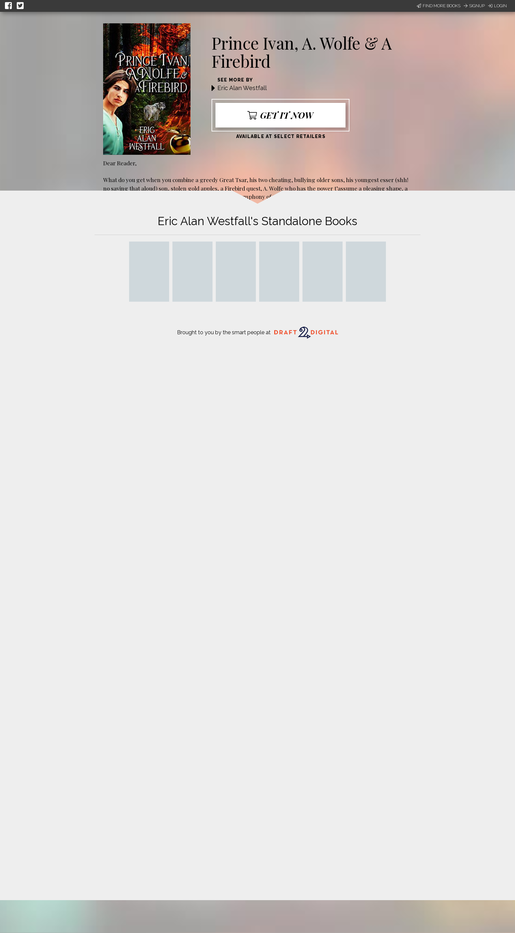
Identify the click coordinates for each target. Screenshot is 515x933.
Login (497, 5)
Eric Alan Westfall (242, 87)
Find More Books (438, 5)
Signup (474, 5)
